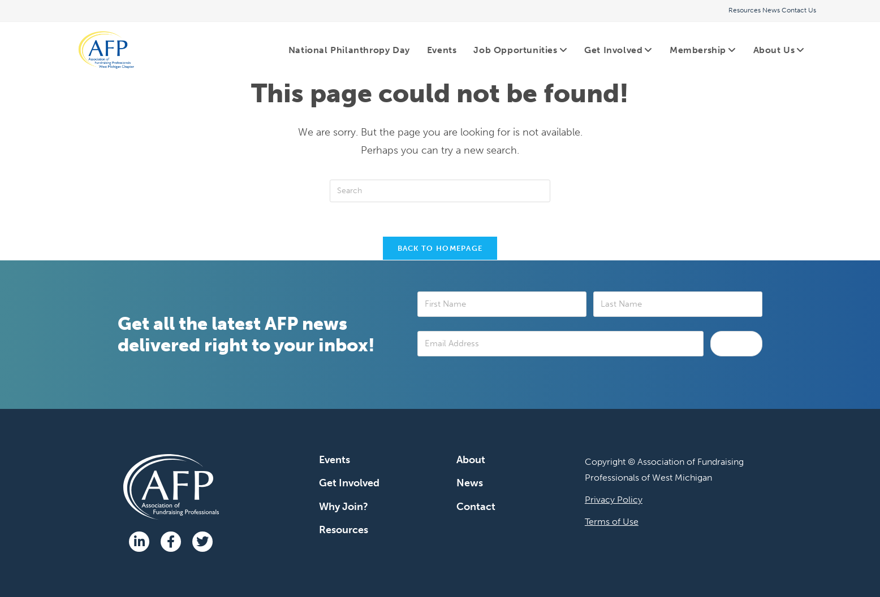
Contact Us (799, 10)
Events (334, 460)
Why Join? (343, 506)
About (470, 460)
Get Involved (349, 483)
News (771, 10)
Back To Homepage (440, 248)
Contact (475, 506)
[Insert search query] (440, 191)
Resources (744, 10)
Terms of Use (612, 521)
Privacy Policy (613, 499)
